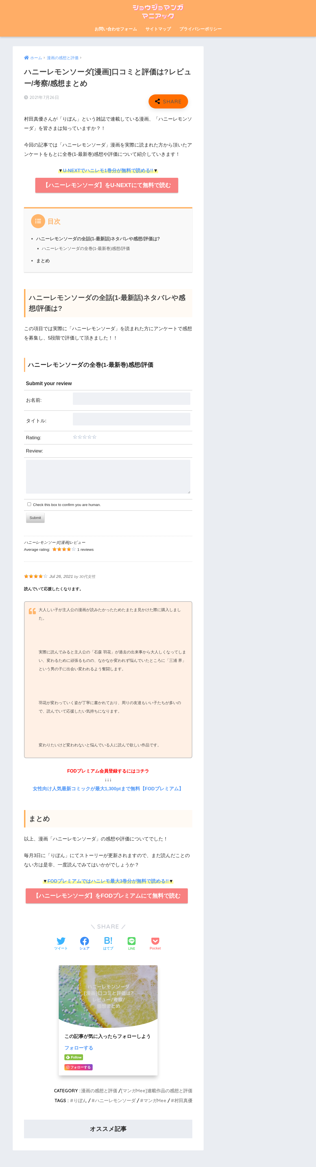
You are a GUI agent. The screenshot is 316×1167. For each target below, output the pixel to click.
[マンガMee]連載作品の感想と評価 (156, 1090)
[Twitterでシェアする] (61, 944)
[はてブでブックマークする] (108, 944)
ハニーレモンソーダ (115, 1100)
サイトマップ (158, 28)
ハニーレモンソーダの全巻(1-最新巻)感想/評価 (86, 248)
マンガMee (154, 1100)
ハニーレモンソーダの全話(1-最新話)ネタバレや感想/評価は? (98, 238)
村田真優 (183, 1100)
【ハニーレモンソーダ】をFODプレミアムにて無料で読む (106, 896)
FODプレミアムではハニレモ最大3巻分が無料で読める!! (108, 881)
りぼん (80, 1100)
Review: (34, 451)
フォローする (78, 1048)
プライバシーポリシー (200, 28)
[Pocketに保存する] (155, 944)
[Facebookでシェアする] (84, 944)
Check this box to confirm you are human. (64, 504)
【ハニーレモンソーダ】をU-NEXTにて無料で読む (107, 185)
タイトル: (36, 420)
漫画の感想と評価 (99, 1090)
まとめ (43, 260)
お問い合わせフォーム (116, 28)
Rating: (33, 437)
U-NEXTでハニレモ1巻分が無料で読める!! (108, 170)
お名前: (34, 400)
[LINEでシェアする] (132, 944)
